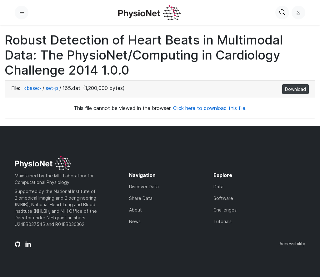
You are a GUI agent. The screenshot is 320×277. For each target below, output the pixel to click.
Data (218, 186)
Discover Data (144, 186)
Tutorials (222, 221)
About (135, 209)
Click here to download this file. (210, 108)
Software (223, 198)
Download (295, 89)
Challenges (225, 209)
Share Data (140, 198)
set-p (52, 88)
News (135, 221)
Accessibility (292, 243)
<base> (32, 88)
